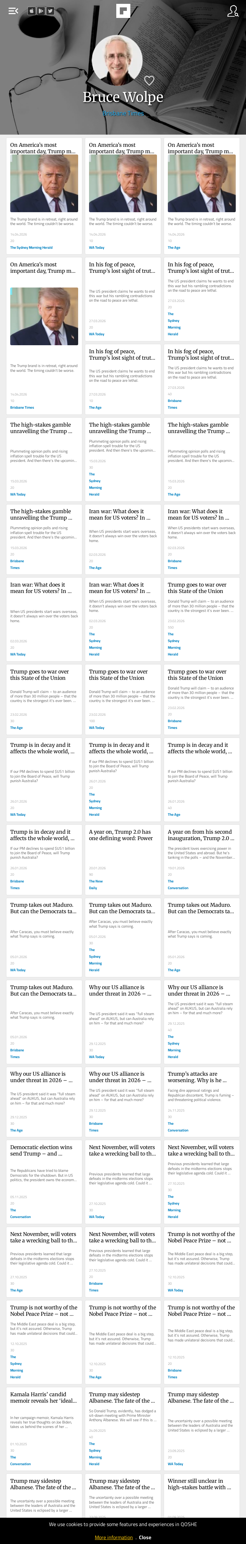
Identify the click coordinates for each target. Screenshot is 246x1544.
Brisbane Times (123, 113)
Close (145, 1537)
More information (114, 1537)
